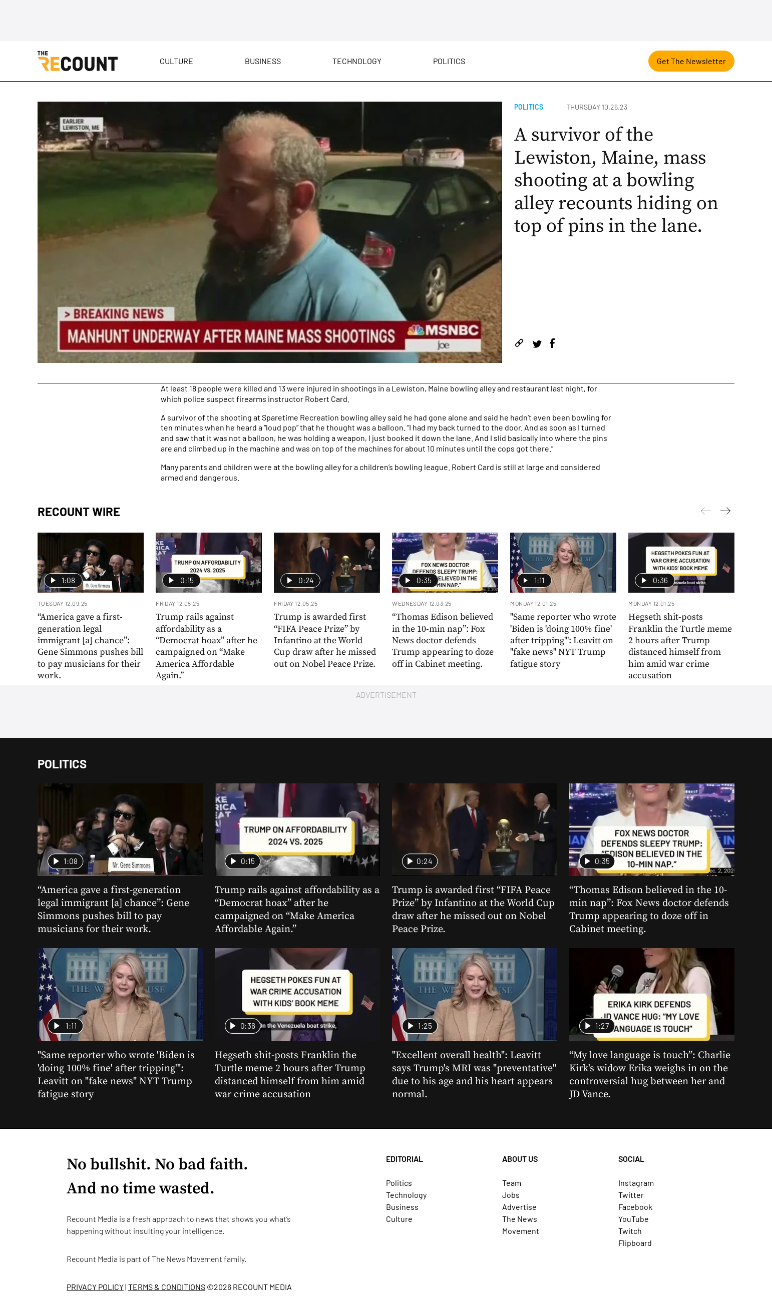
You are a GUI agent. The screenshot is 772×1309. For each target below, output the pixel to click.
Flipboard (635, 1242)
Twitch (630, 1230)
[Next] (706, 513)
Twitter (631, 1194)
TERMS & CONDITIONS (166, 1286)
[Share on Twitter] (537, 344)
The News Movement (187, 1258)
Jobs (511, 1194)
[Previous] (725, 513)
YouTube (633, 1218)
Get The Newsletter (691, 61)
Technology (356, 61)
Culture (176, 61)
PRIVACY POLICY (95, 1286)
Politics (449, 61)
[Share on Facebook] (552, 344)
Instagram (636, 1182)
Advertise (519, 1206)
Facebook (635, 1206)
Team (511, 1182)
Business (263, 61)
